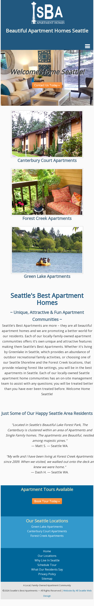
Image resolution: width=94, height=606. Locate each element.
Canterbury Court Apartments (47, 160)
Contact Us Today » (47, 85)
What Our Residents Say (47, 569)
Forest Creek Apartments (47, 218)
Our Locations (47, 556)
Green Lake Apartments (47, 276)
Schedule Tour (47, 565)
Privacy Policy (47, 574)
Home (47, 551)
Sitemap (47, 579)
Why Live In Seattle (47, 560)
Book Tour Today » (47, 501)
